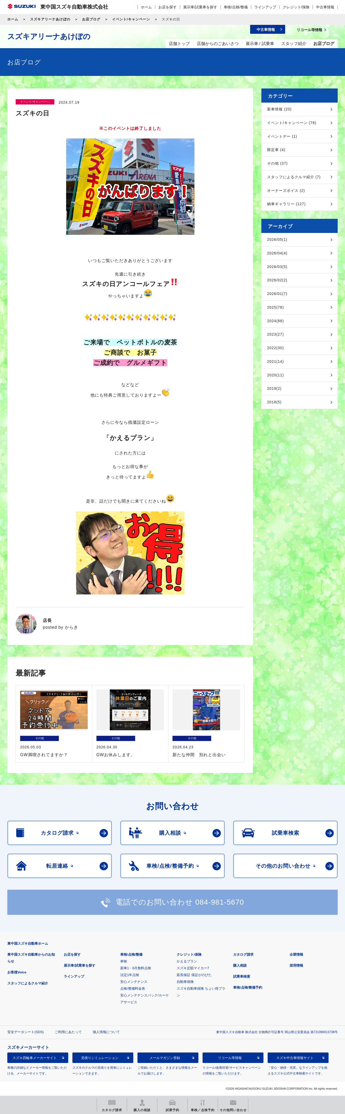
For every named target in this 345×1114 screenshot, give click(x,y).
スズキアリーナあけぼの (50, 19)
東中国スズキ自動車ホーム (27, 943)
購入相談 (240, 965)
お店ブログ (91, 19)
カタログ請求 (243, 954)
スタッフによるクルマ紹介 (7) (294, 177)
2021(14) (275, 361)
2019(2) (274, 388)
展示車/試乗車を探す (200, 7)
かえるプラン (187, 961)
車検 (123, 961)
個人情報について (106, 1032)
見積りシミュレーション (99, 1058)
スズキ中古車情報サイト (295, 1058)
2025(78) (275, 307)
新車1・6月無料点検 (135, 968)
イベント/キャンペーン (131, 19)
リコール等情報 (230, 1058)
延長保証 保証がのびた (194, 975)
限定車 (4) (276, 150)
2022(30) (275, 348)
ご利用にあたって (68, 1032)
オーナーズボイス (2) (286, 190)
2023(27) (275, 334)
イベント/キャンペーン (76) (292, 123)
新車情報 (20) (279, 109)
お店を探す (167, 7)
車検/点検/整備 (236, 7)
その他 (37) (277, 163)
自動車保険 (185, 982)
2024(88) (275, 321)
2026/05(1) (277, 239)
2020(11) (275, 375)
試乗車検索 (241, 976)
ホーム (146, 7)
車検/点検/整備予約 (247, 987)
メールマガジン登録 (165, 1058)
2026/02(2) (277, 280)
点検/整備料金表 (132, 988)
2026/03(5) (277, 267)
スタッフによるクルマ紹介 (27, 983)
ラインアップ (265, 7)
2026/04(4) (277, 253)
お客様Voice (16, 972)
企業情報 (296, 954)
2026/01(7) (277, 294)
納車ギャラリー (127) (286, 204)
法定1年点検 (129, 975)
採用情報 (296, 965)
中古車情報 (325, 7)
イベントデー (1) (282, 136)
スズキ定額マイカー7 (193, 968)
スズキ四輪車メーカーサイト (35, 1058)
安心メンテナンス (133, 982)
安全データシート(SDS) (25, 1032)
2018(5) (274, 402)
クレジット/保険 (296, 7)
